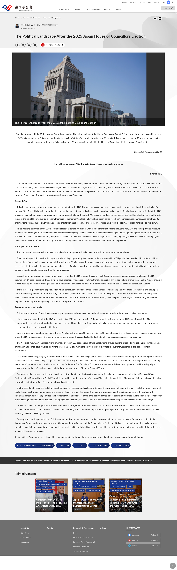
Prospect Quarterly (81, 545)
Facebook (142, 533)
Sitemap (133, 2)
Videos (118, 9)
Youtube (142, 538)
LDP (80, 445)
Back (155, 18)
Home (124, 2)
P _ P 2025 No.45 (50, 44)
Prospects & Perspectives (52, 18)
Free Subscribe (145, 2)
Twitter (142, 543)
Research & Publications (97, 9)
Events (78, 9)
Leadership (25, 540)
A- (164, 2)
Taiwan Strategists (80, 549)
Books (75, 531)
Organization (26, 536)
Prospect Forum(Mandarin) (84, 540)
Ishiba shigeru (63, 445)
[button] (17, 45)
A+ (173, 2)
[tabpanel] (51, 495)
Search (167, 8)
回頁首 (173, 566)
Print (160, 18)
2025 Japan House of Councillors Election (35, 445)
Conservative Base (121, 445)
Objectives (25, 531)
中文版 (156, 2)
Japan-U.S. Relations (99, 445)
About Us (63, 9)
